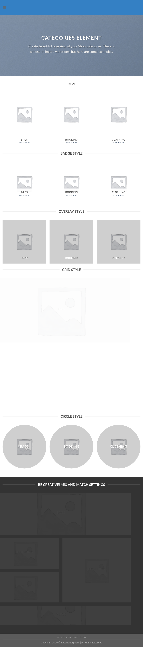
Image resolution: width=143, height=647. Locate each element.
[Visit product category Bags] (24, 119)
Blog (83, 637)
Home (60, 637)
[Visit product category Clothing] (118, 119)
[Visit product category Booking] (71, 119)
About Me (72, 637)
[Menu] (5, 7)
